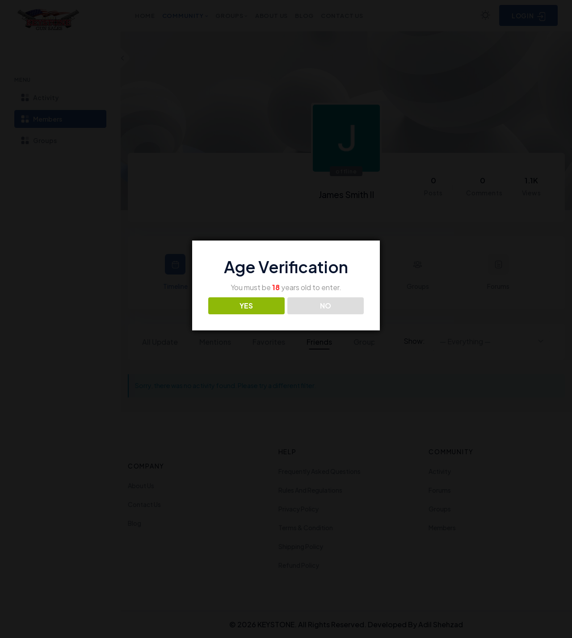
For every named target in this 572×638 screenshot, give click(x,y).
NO (325, 305)
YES (246, 305)
